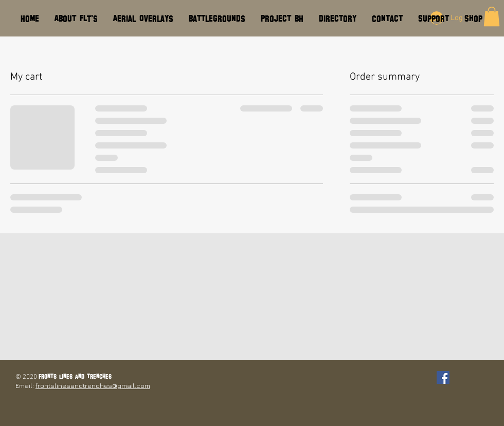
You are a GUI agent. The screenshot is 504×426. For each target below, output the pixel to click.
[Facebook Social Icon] (443, 377)
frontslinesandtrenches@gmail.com (92, 385)
